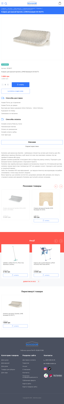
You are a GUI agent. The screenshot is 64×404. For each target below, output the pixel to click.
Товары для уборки (8, 369)
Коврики (38, 8)
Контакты (26, 372)
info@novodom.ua (50, 363)
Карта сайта (27, 383)
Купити (16, 275)
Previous (56, 186)
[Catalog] (2, 3)
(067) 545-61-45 (50, 360)
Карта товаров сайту (30, 386)
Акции (25, 366)
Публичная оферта (29, 380)
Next (61, 186)
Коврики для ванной (29, 8)
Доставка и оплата (29, 360)
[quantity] (5, 84)
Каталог (10, 8)
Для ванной (17, 8)
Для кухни (4, 360)
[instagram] (45, 368)
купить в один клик (15, 91)
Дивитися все (29, 281)
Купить (20, 84)
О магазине (26, 369)
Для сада (4, 372)
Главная (3, 8)
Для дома (4, 366)
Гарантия (26, 363)
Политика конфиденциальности (30, 376)
